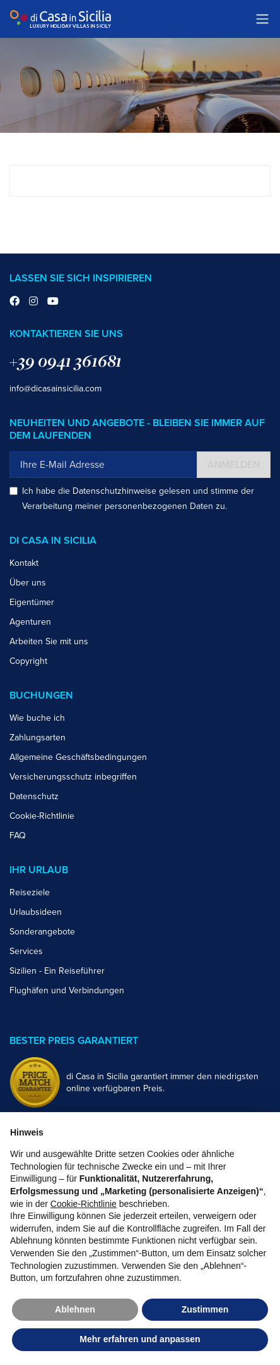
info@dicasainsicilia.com (55, 388)
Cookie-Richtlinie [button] (83, 1204)
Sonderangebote (42, 931)
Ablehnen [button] (75, 1309)
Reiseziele (29, 892)
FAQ (17, 835)
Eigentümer (31, 602)
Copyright (28, 661)
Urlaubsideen (35, 912)
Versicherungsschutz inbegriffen (73, 776)
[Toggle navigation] (262, 19)
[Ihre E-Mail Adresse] (103, 464)
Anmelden (233, 464)
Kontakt (23, 563)
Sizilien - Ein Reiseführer (57, 970)
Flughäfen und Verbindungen (66, 990)
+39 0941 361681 (65, 361)
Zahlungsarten (37, 737)
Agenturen (30, 621)
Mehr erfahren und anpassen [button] (139, 1339)
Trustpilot (227, 19)
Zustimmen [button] (205, 1309)
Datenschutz (34, 796)
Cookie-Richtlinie (41, 816)
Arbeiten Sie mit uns (48, 641)
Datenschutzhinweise (114, 491)
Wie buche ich (37, 718)
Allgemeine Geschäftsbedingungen (78, 757)
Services (26, 951)
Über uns (27, 582)
